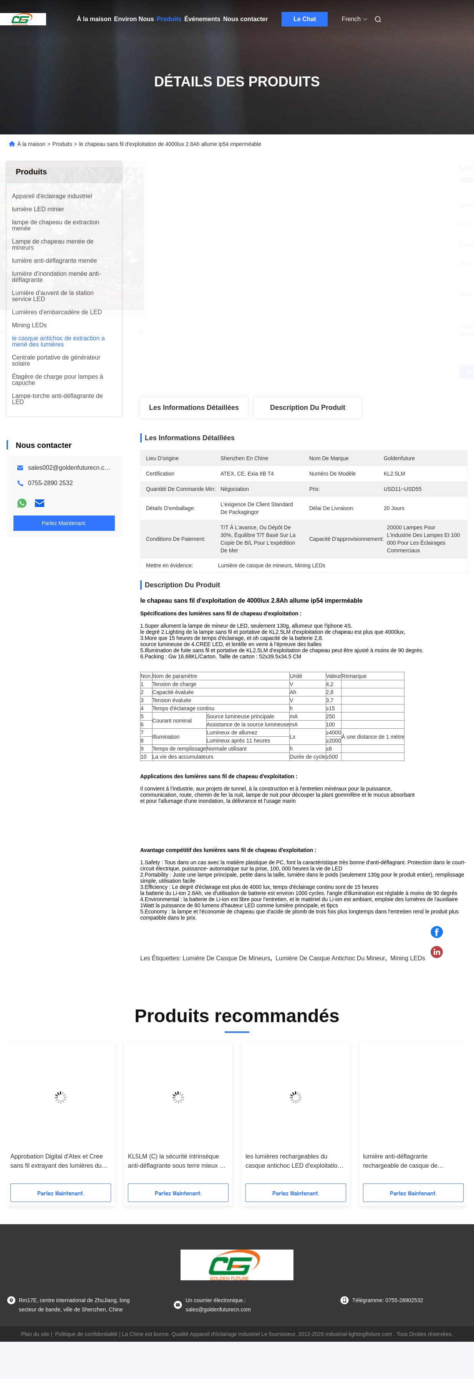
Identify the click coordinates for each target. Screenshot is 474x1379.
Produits (169, 19)
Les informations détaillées (194, 407)
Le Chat (304, 19)
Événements (202, 19)
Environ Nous (134, 19)
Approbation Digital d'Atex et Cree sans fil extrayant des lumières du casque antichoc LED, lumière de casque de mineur (56, 1183)
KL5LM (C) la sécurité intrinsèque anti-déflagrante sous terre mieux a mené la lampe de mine (175, 1183)
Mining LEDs (407, 980)
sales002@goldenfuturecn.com (70, 467)
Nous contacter (245, 19)
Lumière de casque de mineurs (226, 980)
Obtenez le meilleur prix (344, 372)
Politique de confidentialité (86, 1356)
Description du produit (307, 407)
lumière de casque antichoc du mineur (330, 980)
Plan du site (35, 1356)
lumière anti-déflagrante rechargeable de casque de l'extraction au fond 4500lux (400, 1183)
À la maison (94, 19)
